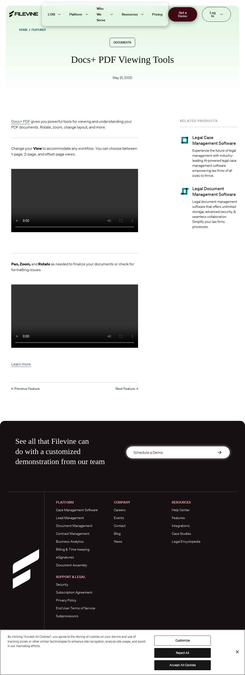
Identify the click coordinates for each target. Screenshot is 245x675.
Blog (117, 533)
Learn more (21, 364)
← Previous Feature (25, 388)
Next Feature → (127, 388)
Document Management (74, 526)
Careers (120, 510)
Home (23, 30)
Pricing (157, 14)
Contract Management (72, 533)
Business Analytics (70, 541)
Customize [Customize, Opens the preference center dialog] (182, 640)
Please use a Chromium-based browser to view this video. (74, 200)
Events (119, 518)
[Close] (237, 652)
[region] (122, 652)
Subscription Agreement (74, 592)
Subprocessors (67, 616)
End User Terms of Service (75, 608)
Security (62, 584)
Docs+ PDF (20, 121)
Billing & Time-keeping (72, 549)
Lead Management (70, 518)
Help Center (181, 510)
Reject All (182, 653)
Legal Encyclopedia (186, 541)
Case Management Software (77, 510)
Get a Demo (182, 14)
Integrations (181, 526)
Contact (120, 526)
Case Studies (181, 533)
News (118, 541)
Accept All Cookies (182, 665)
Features (39, 30)
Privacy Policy (66, 600)
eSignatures (65, 557)
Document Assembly (71, 565)
